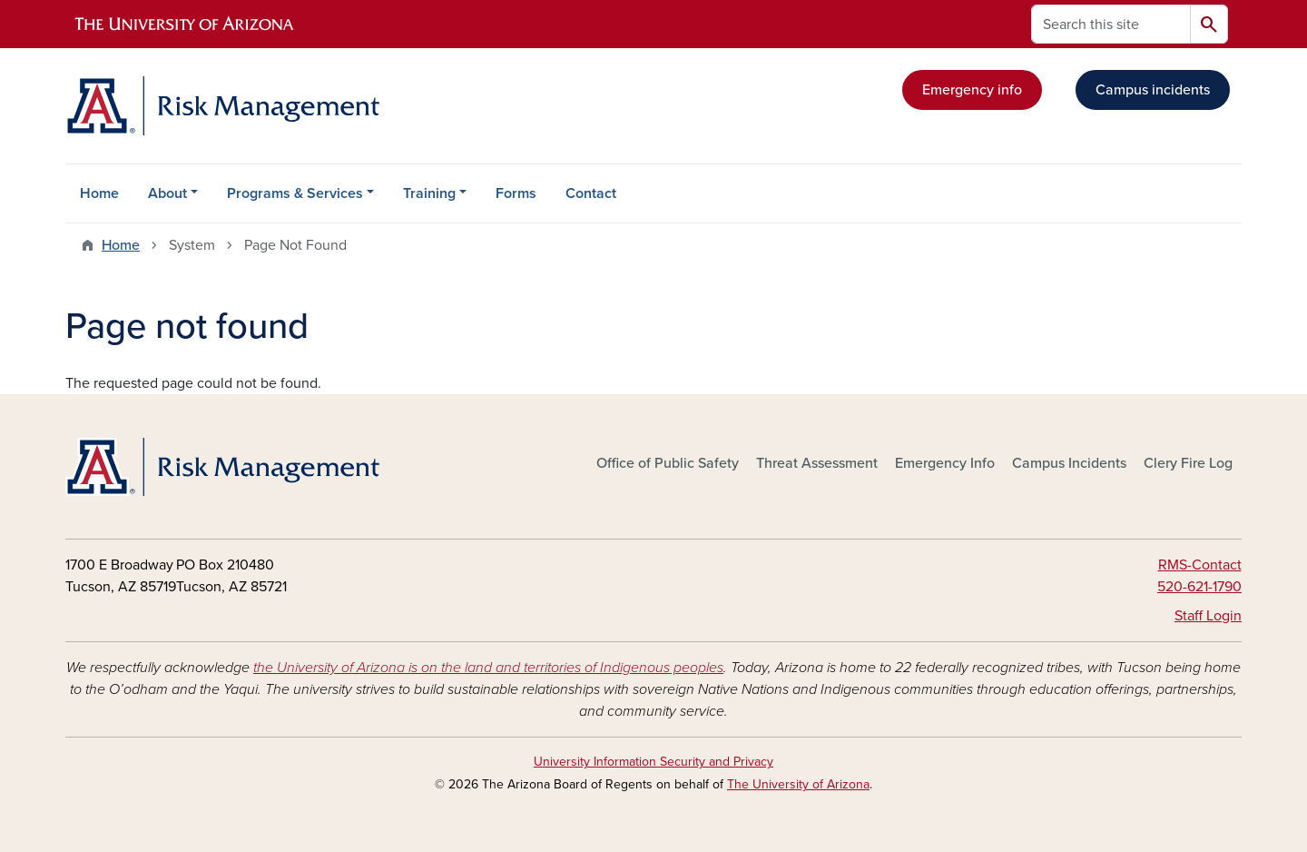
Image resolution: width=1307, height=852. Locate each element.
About (167, 193)
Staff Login (1208, 616)
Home (99, 193)
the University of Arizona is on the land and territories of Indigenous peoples (488, 668)
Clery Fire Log (1188, 463)
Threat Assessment (817, 463)
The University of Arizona (798, 784)
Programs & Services (295, 193)
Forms (516, 193)
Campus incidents (1153, 90)
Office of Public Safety (667, 463)
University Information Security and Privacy (653, 761)
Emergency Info (945, 463)
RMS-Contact (1200, 565)
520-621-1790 (1199, 587)
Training (429, 193)
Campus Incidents (1069, 463)
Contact (590, 193)
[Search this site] (1111, 24)
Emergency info (972, 90)
